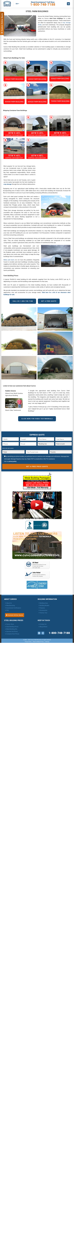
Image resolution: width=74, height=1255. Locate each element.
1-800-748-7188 (42, 4)
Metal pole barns (9, 260)
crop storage (8, 184)
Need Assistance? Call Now (43, 2)
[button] (68, 3)
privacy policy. (13, 461)
